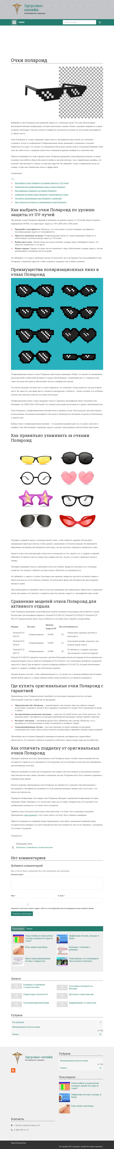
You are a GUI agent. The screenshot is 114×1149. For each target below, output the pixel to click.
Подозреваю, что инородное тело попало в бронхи (84, 959)
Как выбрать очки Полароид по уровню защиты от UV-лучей (41, 183)
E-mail (61, 896)
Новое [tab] (29, 928)
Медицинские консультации (26, 1027)
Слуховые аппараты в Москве (81, 987)
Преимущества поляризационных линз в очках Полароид (40, 187)
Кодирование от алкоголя (82, 1002)
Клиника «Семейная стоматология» (35, 845)
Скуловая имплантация (36, 1002)
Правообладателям (18, 1143)
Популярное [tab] (18, 928)
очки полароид (30, 815)
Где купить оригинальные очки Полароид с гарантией (38, 198)
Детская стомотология (81, 994)
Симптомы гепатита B (35, 994)
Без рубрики (56, 1022)
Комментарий (17, 874)
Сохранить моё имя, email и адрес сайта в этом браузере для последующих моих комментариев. (52, 908)
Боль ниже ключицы (36, 947)
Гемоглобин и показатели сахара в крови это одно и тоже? (39, 938)
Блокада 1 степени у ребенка (79, 948)
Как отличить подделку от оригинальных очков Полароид (41, 202)
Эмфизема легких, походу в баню (84, 937)
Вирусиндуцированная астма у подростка (37, 959)
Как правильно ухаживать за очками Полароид (36, 190)
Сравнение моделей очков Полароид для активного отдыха (41, 194)
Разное (56, 1034)
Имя (13, 896)
